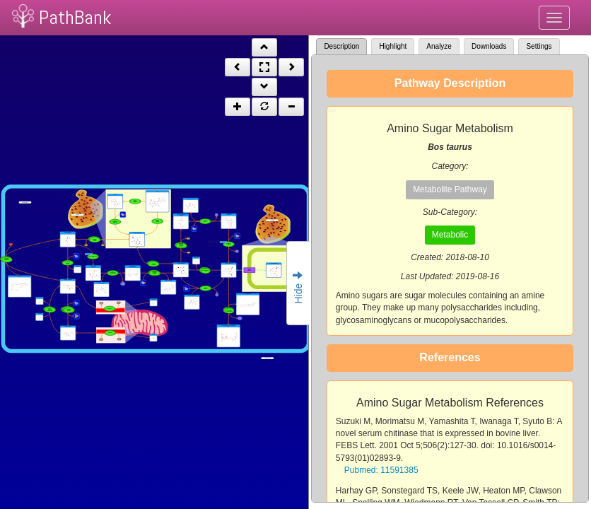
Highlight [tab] (392, 46)
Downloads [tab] (489, 46)
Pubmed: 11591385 (381, 470)
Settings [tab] (538, 46)
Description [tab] (341, 46)
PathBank (75, 17)
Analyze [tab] (439, 46)
